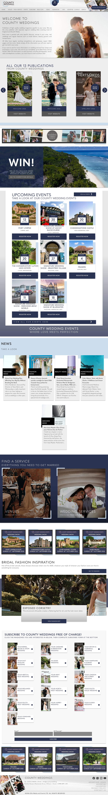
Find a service (18, 9)
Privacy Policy (98, 788)
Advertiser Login (97, 782)
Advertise (70, 9)
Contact (77, 9)
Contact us (100, 790)
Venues (10, 9)
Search (84, 9)
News (48, 9)
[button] (3, 90)
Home (3, 9)
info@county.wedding (49, 781)
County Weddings (38, 778)
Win (63, 9)
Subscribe (32, 9)
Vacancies (101, 786)
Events (26, 9)
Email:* (17, 731)
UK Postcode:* (58, 731)
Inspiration (55, 9)
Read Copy (40, 9)
